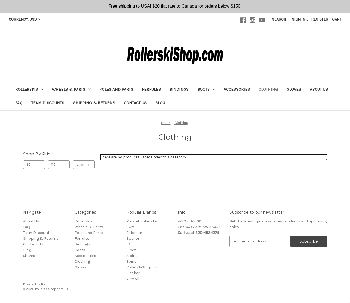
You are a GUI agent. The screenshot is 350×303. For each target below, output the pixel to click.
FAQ (18, 102)
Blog (160, 102)
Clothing (268, 89)
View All (132, 278)
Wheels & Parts (71, 89)
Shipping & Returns (94, 102)
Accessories (237, 89)
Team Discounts (47, 102)
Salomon (134, 232)
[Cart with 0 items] (336, 19)
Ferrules (151, 89)
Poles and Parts (116, 89)
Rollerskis (29, 89)
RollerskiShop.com (143, 267)
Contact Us (135, 102)
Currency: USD (24, 19)
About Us (319, 89)
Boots (206, 89)
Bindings (179, 89)
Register (319, 19)
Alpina (132, 255)
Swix (130, 227)
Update (84, 164)
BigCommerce (51, 284)
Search (279, 19)
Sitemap (30, 255)
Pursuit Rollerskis (142, 221)
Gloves (294, 89)
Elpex (131, 250)
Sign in (298, 19)
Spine (131, 261)
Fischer (133, 273)
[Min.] (34, 164)
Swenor (132, 238)
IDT (129, 244)
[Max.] (59, 164)
